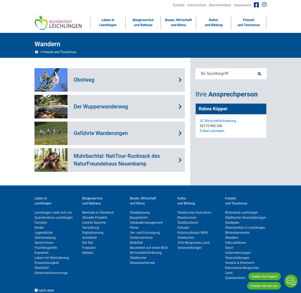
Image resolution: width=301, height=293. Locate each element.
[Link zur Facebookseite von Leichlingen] (256, 4)
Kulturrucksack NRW (192, 233)
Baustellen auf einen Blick (149, 248)
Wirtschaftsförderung (146, 253)
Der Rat (87, 243)
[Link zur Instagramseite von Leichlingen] (264, 4)
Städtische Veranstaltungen (245, 218)
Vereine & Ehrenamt (239, 263)
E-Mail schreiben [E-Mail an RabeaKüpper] (212, 131)
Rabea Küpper (213, 108)
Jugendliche (43, 233)
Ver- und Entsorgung (145, 233)
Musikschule (186, 218)
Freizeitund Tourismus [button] (248, 22)
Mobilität (136, 243)
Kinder (39, 228)
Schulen (183, 228)
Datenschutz (196, 5)
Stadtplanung (140, 213)
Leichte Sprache (94, 223)
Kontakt (179, 5)
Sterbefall (41, 268)
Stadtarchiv (185, 238)
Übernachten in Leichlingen (245, 228)
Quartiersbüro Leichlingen (53, 218)
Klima (134, 228)
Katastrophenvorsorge (51, 273)
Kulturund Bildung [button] (214, 22)
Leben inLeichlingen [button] (108, 22)
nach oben (44, 290)
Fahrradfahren (235, 243)
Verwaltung (90, 228)
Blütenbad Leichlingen (241, 213)
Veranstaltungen (189, 248)
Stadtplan (232, 223)
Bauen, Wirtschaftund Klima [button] (178, 22)
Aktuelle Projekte (94, 218)
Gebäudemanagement (146, 223)
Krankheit (41, 253)
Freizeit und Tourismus (59, 52)
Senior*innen (44, 243)
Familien (40, 223)
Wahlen (87, 253)
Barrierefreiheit (220, 5)
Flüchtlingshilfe (45, 248)
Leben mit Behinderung (51, 258)
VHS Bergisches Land (193, 243)
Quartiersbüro (235, 278)
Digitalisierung (92, 233)
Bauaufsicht (139, 218)
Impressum (242, 5)
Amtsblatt (89, 238)
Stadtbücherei (187, 223)
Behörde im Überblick (98, 213)
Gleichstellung (45, 238)
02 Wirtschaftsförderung (218, 121)
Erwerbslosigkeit (46, 263)
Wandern (231, 238)
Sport (229, 248)
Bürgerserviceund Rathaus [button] (143, 22)
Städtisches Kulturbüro (194, 213)
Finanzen (89, 248)
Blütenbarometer (237, 233)
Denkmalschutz (141, 238)
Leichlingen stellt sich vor (53, 213)
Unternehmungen (238, 253)
